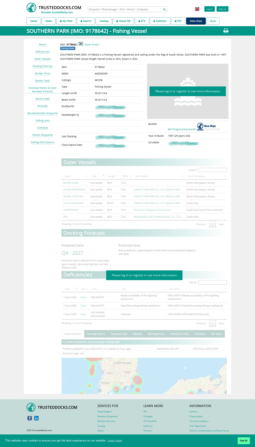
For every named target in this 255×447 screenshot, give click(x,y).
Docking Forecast (43, 66)
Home (33, 21)
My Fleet (66, 21)
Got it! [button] (243, 440)
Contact (193, 411)
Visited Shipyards (42, 135)
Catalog (103, 21)
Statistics (160, 21)
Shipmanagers (104, 411)
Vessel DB (123, 21)
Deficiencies (42, 51)
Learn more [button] (114, 440)
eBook (100, 430)
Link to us (148, 425)
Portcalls (43, 106)
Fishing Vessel (67, 48)
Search (86, 21)
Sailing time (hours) (42, 142)
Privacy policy (196, 416)
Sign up (222, 8)
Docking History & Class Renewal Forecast (42, 89)
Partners (147, 430)
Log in (209, 8)
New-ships (196, 21)
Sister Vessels (43, 58)
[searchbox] (123, 9)
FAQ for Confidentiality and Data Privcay (209, 430)
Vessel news (42, 98)
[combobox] (127, 9)
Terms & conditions (199, 421)
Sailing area (43, 120)
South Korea (91, 44)
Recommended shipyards (42, 113)
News (48, 21)
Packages (148, 416)
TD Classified (149, 421)
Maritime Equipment (107, 416)
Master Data (42, 80)
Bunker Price (42, 73)
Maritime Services (106, 421)
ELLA (213, 21)
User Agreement (197, 425)
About (42, 44)
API (145, 411)
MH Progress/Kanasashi (194, 129)
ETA (141, 21)
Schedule (42, 127)
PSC (178, 21)
